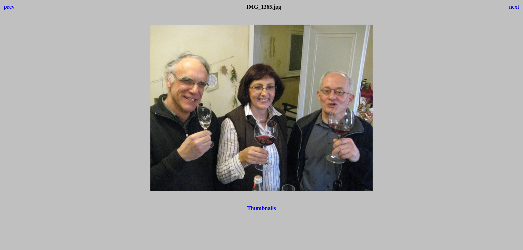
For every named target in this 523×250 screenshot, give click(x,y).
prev (9, 7)
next (514, 7)
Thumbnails (261, 208)
